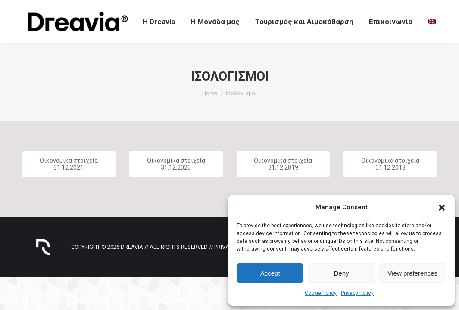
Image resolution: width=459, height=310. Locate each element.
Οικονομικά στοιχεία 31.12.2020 (176, 164)
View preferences (413, 273)
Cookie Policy (321, 293)
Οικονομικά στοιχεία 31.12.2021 (69, 164)
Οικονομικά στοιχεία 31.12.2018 (390, 164)
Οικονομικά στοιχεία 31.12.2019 (283, 164)
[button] (441, 207)
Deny (341, 273)
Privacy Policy (357, 293)
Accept (270, 273)
